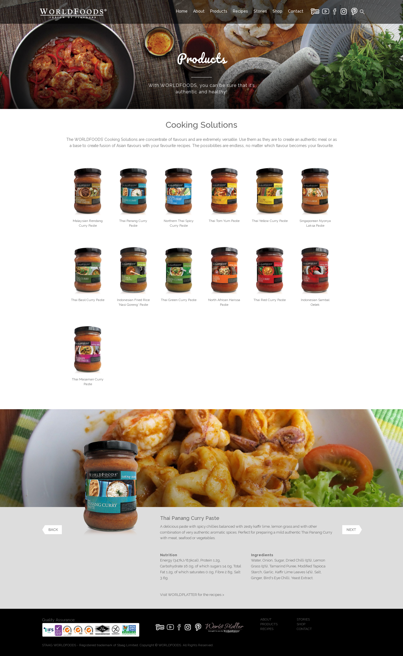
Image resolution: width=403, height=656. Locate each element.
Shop (277, 11)
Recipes (240, 11)
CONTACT (304, 629)
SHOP (301, 624)
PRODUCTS (269, 624)
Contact (295, 11)
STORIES (303, 619)
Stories (260, 11)
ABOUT (265, 619)
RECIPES (266, 629)
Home (182, 11)
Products (218, 11)
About (199, 11)
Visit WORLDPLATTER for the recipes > (192, 595)
